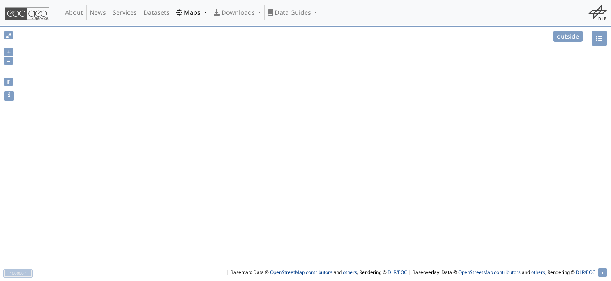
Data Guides (290, 12)
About (74, 12)
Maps (189, 12)
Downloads (235, 12)
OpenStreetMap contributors (301, 272)
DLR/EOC (397, 272)
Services (125, 12)
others (350, 272)
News (98, 12)
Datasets (156, 12)
